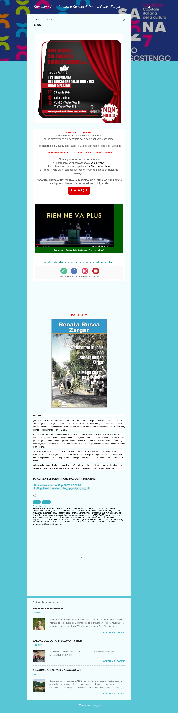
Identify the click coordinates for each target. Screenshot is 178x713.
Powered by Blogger (89, 706)
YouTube (96, 276)
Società (46, 502)
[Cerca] (149, 7)
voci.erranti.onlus (85, 276)
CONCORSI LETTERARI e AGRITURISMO (57, 670)
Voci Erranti (74, 276)
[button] (123, 20)
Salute (36, 502)
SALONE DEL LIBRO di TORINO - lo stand (57, 640)
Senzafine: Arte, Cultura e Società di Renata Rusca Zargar (77, 7)
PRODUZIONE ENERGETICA (49, 608)
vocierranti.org (64, 276)
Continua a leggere (114, 632)
